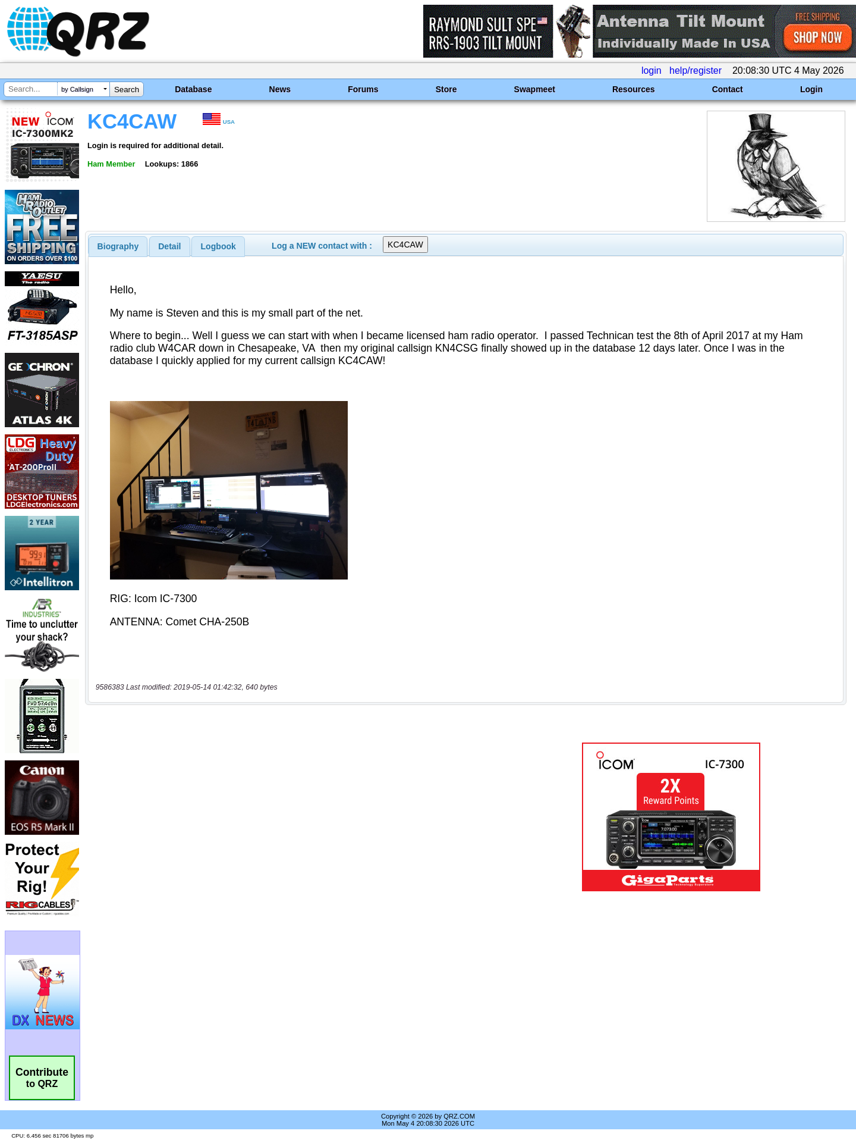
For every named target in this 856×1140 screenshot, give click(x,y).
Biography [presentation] (118, 246)
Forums (363, 89)
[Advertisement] (300, 817)
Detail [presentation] (169, 246)
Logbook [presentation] (218, 246)
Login (811, 89)
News (280, 89)
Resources (633, 89)
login (651, 70)
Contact (727, 89)
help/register (695, 70)
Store (446, 89)
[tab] (118, 246)
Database (193, 89)
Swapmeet (534, 89)
